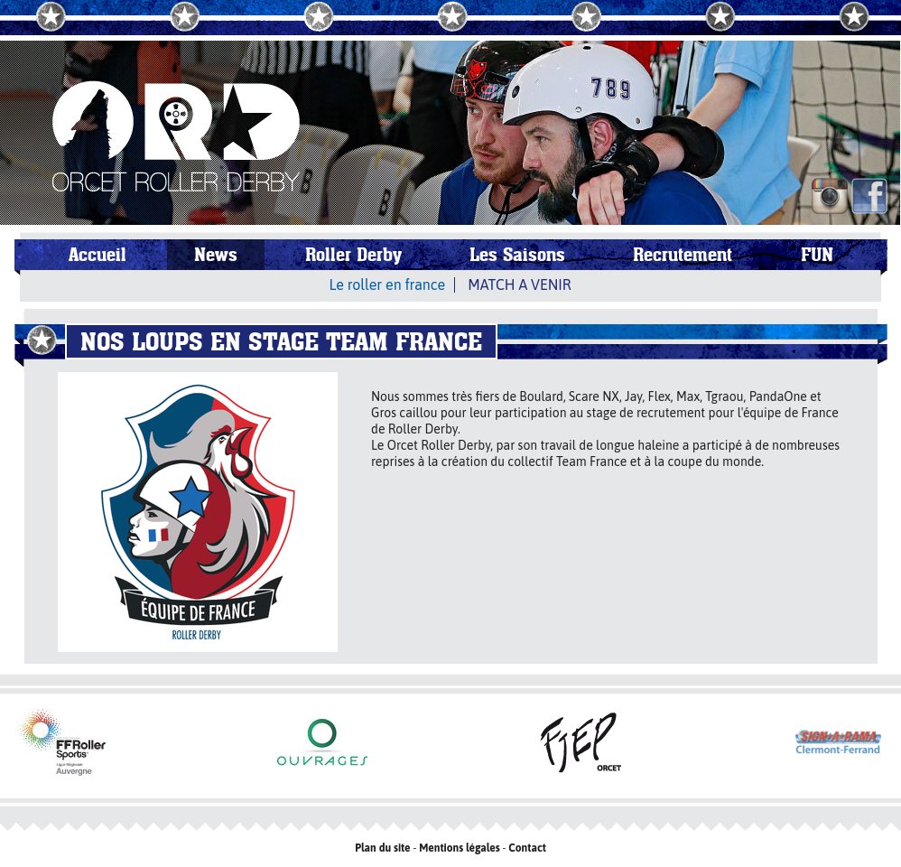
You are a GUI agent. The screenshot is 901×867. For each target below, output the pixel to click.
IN (830, 196)
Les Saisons (517, 255)
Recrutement (682, 255)
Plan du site (382, 848)
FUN (817, 255)
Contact (527, 848)
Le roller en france (388, 284)
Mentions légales (459, 848)
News (215, 255)
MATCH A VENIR (519, 284)
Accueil (97, 255)
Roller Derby (353, 255)
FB (869, 196)
